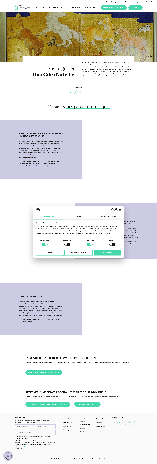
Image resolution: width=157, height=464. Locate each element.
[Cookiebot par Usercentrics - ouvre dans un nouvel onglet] (112, 209)
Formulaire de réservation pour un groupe (44, 372)
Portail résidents (85, 424)
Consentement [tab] (48, 216)
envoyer (20, 448)
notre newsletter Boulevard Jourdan (32, 422)
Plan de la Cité (68, 422)
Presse (94, 2)
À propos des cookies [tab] (108, 216)
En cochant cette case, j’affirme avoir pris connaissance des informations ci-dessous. (34, 437)
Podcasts (106, 2)
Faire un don (135, 7)
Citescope (114, 2)
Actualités (88, 2)
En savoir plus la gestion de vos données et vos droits (35, 444)
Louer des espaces (83, 420)
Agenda (82, 428)
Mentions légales (67, 459)
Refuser (50, 253)
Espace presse (68, 430)
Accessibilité (100, 419)
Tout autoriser (107, 253)
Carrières (100, 2)
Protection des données (82, 459)
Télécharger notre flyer (86, 404)
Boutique (121, 2)
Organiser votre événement (113, 7)
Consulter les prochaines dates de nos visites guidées (48, 404)
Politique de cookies (99, 459)
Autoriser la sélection (78, 253)
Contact (66, 419)
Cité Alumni (83, 432)
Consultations (100, 426)
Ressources (67, 426)
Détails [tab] (78, 216)
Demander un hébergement (133, 2)
